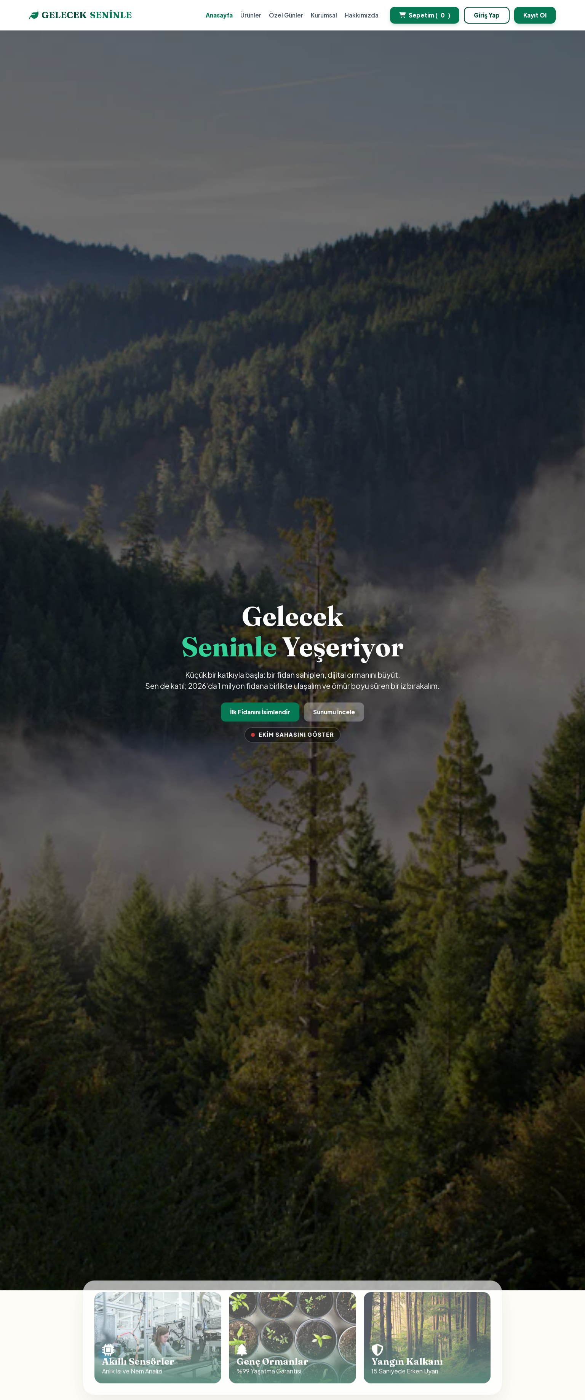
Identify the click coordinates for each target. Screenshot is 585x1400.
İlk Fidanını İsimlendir (261, 712)
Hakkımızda (362, 15)
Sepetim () (424, 15)
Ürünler (250, 15)
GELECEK (80, 15)
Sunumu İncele (332, 712)
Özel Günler (286, 15)
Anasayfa (219, 15)
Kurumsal (324, 15)
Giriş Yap (487, 15)
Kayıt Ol (535, 15)
